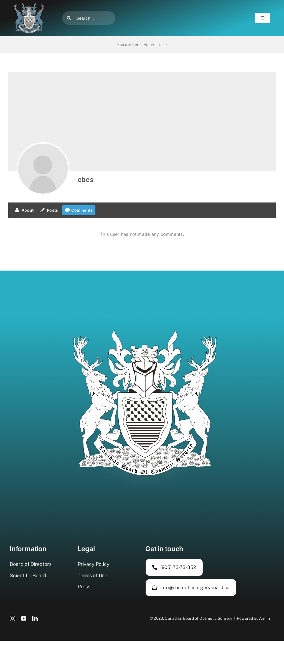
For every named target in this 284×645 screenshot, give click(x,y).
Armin (264, 618)
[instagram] (12, 618)
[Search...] (88, 18)
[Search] (68, 18)
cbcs (85, 180)
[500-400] (29, 5)
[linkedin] (35, 618)
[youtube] (23, 618)
